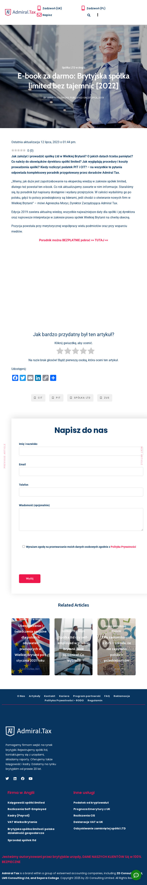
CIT (38, 397)
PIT (56, 397)
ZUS (104, 397)
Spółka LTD (80, 397)
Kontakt (49, 696)
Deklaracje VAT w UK (88, 822)
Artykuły (34, 696)
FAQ (107, 696)
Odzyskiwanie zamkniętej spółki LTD (100, 828)
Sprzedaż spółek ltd (22, 840)
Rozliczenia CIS (84, 815)
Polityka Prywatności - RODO (64, 700)
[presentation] (48, 562)
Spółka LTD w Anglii (73, 67)
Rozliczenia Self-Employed (27, 809)
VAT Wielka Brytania (22, 822)
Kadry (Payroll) (19, 815)
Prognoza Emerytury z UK (92, 809)
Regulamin (95, 700)
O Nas (21, 696)
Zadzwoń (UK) (52, 8)
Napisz (47, 15)
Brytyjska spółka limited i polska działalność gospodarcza (31, 831)
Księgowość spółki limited (26, 803)
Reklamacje (122, 696)
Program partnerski (86, 696)
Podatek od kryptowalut (91, 803)
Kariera (64, 696)
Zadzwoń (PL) (96, 8)
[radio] (59, 351)
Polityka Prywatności (123, 546)
